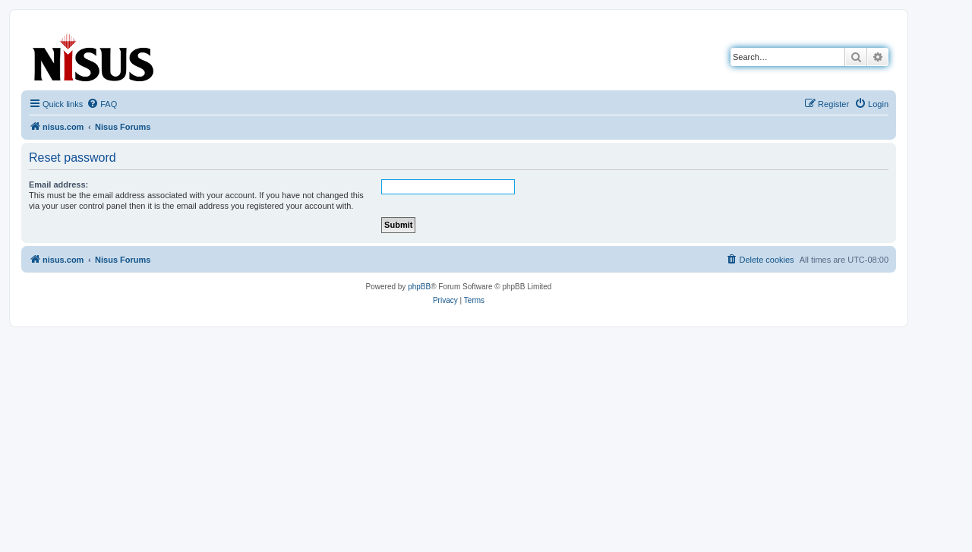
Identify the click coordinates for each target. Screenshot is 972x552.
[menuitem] (102, 104)
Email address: (58, 184)
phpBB (419, 286)
